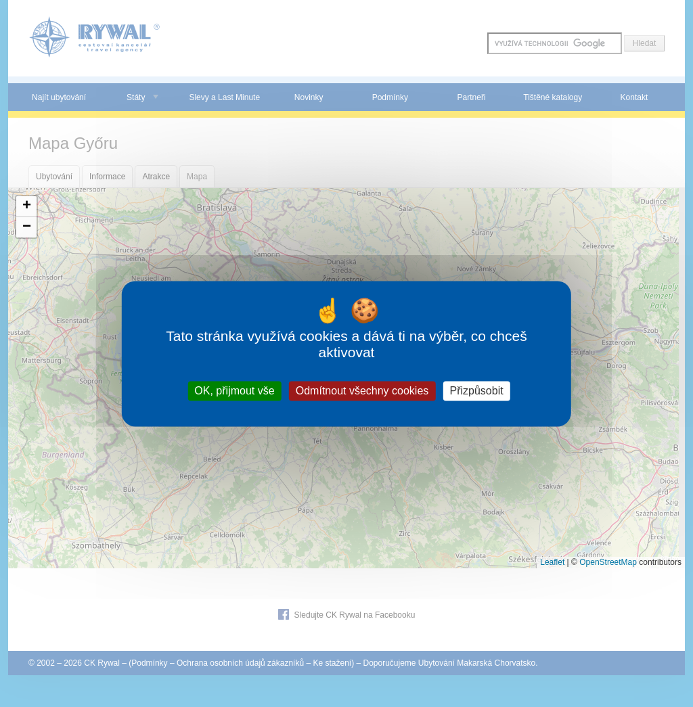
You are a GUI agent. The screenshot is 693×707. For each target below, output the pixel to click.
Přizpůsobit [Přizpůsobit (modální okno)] (476, 390)
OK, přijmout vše (234, 390)
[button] (26, 206)
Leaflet (552, 562)
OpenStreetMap (608, 562)
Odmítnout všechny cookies (362, 390)
